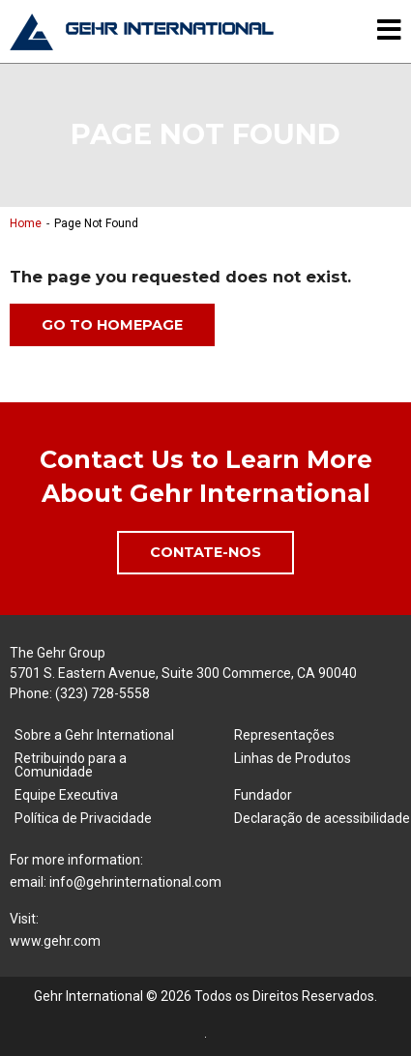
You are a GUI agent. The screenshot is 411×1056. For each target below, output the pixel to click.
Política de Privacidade (83, 818)
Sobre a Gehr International (94, 735)
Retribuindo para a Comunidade (71, 764)
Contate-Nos (205, 552)
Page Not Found (96, 223)
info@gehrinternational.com (135, 882)
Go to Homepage (112, 325)
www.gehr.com (55, 941)
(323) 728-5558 (102, 693)
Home (26, 223)
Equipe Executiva (66, 795)
